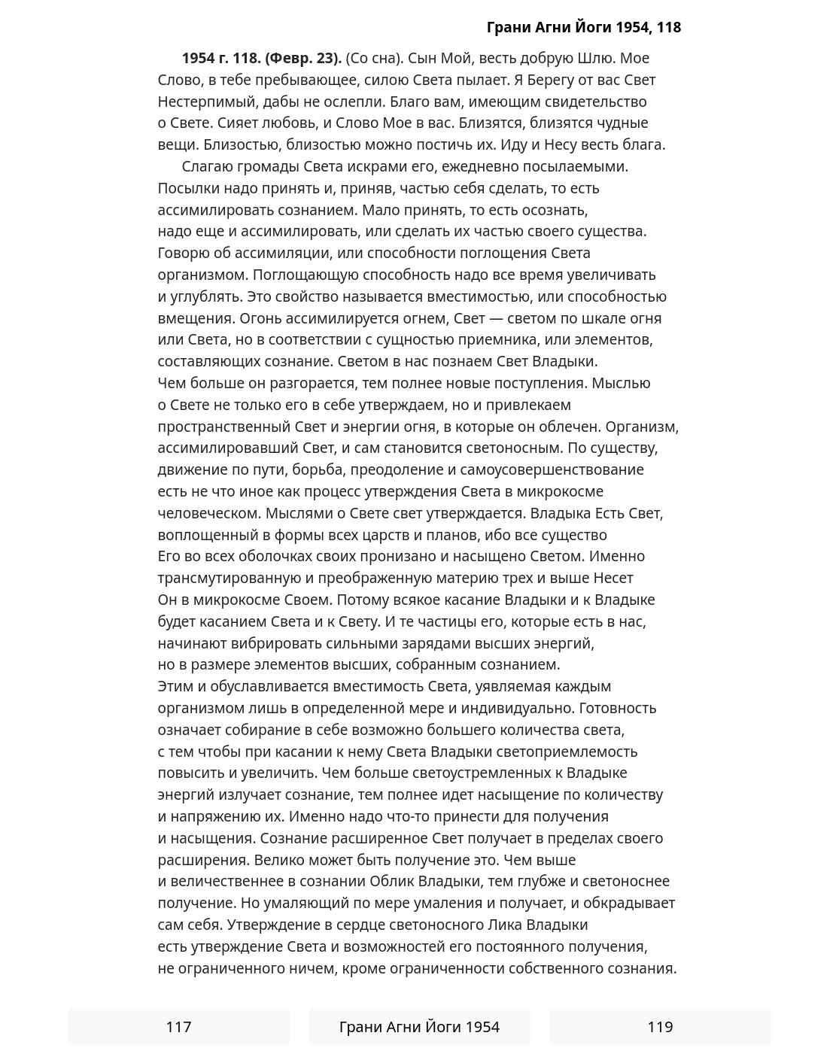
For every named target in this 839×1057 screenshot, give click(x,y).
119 (660, 1026)
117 (178, 1026)
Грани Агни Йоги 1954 (419, 1026)
